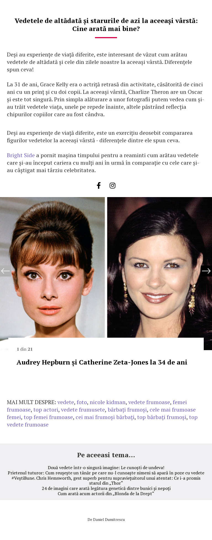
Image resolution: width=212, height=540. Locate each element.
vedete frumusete (83, 409)
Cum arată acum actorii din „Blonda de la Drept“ (106, 493)
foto (82, 402)
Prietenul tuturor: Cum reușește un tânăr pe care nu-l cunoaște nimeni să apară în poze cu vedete (106, 473)
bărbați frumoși (127, 409)
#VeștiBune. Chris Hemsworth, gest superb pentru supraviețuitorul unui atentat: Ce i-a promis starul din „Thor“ (106, 480)
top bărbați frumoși (161, 417)
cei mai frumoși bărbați (105, 417)
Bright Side (21, 155)
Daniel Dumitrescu (109, 519)
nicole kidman (108, 402)
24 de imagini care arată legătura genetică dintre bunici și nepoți (106, 488)
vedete (65, 402)
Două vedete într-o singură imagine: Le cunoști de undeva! (106, 467)
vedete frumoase (149, 402)
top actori (45, 409)
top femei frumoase (48, 417)
